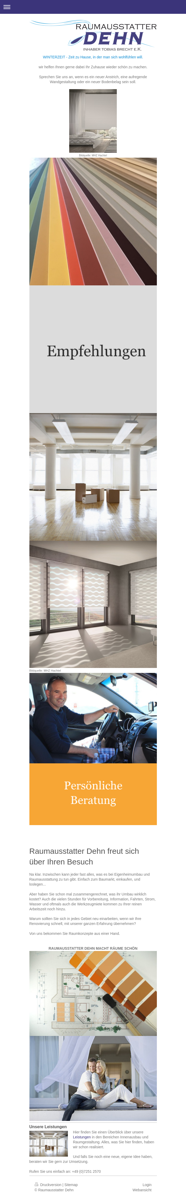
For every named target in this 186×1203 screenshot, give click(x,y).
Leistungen (82, 1137)
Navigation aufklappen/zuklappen (93, 7)
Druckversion (48, 1185)
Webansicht (142, 1190)
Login (147, 1185)
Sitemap (71, 1185)
